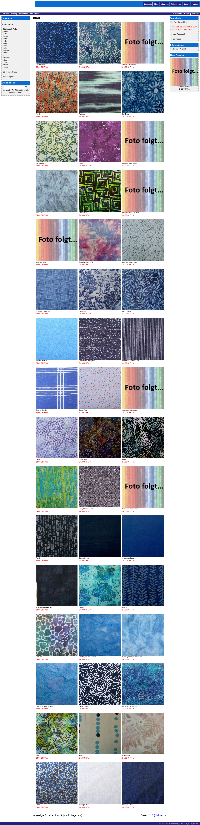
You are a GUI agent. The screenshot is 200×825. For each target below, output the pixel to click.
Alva (80, 64)
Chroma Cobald (41, 410)
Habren (124, 607)
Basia (81, 163)
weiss (5, 67)
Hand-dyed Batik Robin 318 (45, 706)
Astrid (38, 114)
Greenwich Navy (84, 558)
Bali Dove (125, 114)
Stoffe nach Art (8, 24)
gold (5, 43)
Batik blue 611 (41, 213)
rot (4, 55)
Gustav (81, 607)
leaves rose (126, 755)
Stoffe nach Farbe (26, 14)
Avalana (82, 114)
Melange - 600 (84, 805)
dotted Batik (83, 459)
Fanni (38, 558)
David (38, 459)
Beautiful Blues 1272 (86, 262)
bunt (5, 39)
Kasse (186, 14)
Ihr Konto (195, 14)
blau (37, 14)
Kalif (37, 755)
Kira (80, 755)
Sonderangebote (9, 77)
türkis (5, 62)
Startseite (148, 4)
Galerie (186, 4)
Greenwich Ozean (128, 558)
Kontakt (195, 4)
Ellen (124, 459)
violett (5, 65)
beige (5, 31)
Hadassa (39, 657)
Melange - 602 (127, 805)
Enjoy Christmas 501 (86, 509)
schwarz (6, 58)
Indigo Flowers (84, 706)
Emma (38, 509)
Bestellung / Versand (178, 49)
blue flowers (83, 311)
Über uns (164, 4)
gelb (5, 41)
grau (5, 46)
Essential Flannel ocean (130, 509)
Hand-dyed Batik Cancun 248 (132, 657)
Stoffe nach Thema (10, 72)
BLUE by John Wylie (43, 311)
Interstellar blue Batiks (129, 706)
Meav (38, 805)
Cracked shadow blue (129, 410)
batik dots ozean (41, 262)
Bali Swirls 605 (41, 163)
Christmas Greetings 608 (130, 361)
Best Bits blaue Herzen (130, 262)
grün (5, 48)
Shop (156, 4)
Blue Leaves (126, 311)
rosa (5, 53)
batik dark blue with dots (130, 213)
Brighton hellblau (41, 361)
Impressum (194, 824)
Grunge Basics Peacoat (44, 607)
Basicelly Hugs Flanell (129, 163)
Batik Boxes (83, 213)
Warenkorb (177, 14)
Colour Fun (83, 410)
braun (5, 36)
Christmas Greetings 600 (87, 361)
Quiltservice (176, 4)
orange (6, 50)
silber (5, 60)
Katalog (14, 14)
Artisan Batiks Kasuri (184, 87)
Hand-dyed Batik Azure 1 (87, 657)
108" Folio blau (41, 64)
